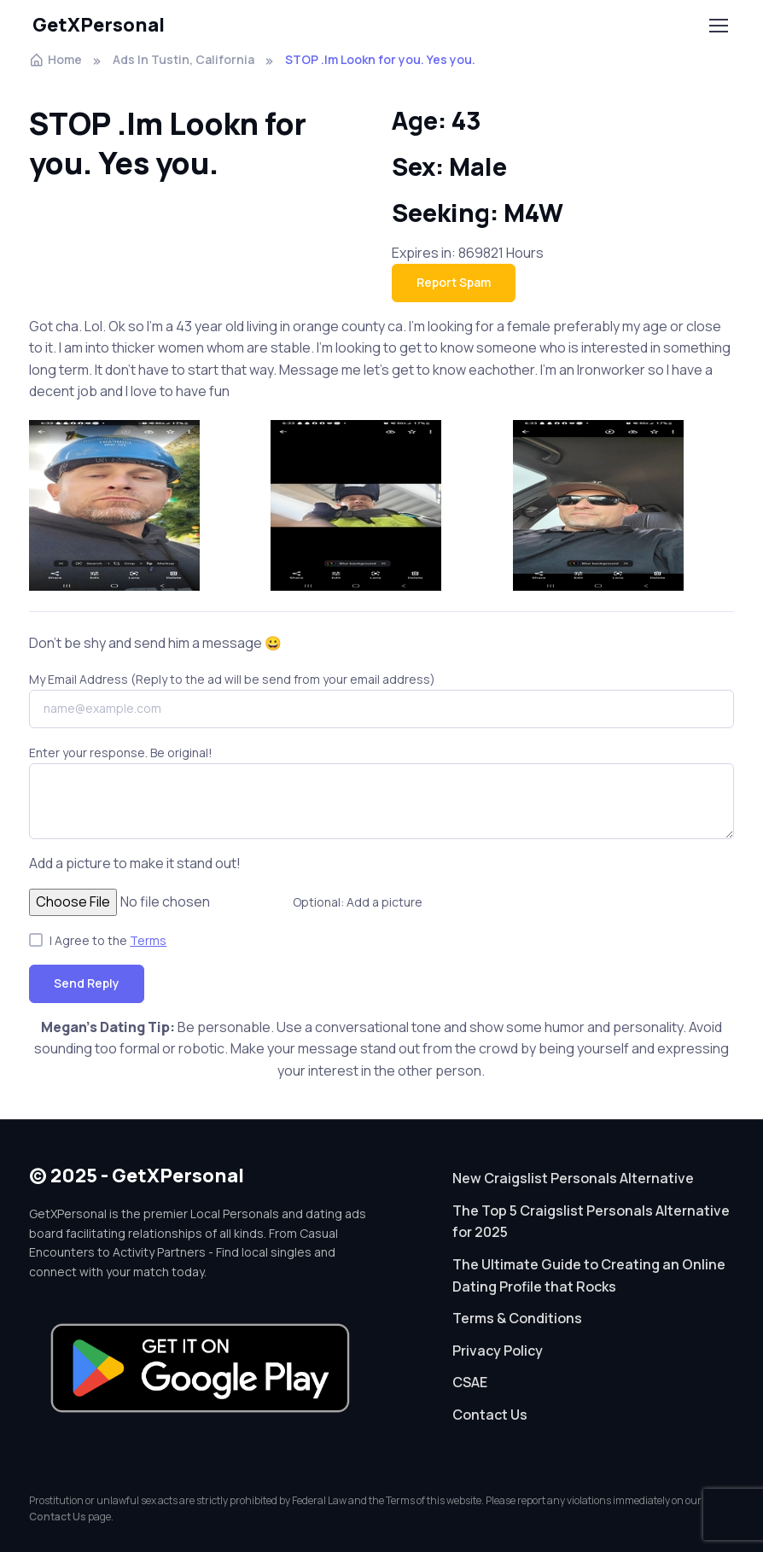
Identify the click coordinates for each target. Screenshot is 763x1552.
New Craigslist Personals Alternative (573, 1178)
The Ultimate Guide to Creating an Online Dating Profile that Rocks (588, 1275)
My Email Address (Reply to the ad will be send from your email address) (232, 679)
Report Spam (453, 282)
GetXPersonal (98, 25)
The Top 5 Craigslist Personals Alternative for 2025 (591, 1221)
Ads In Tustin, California (183, 59)
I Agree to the (108, 940)
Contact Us (489, 1414)
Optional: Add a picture (357, 902)
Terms (148, 940)
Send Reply (86, 983)
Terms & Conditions (517, 1318)
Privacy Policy (497, 1350)
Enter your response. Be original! (121, 752)
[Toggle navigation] (718, 25)
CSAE (469, 1382)
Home (55, 59)
